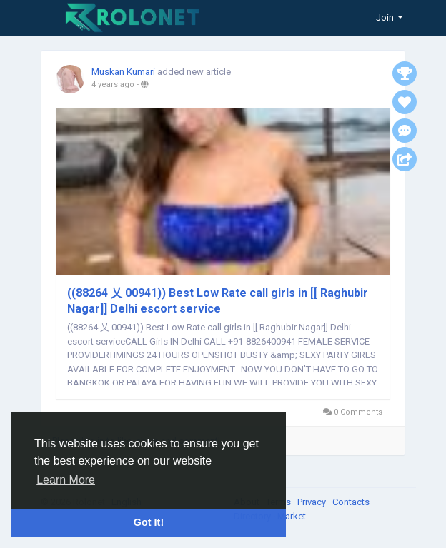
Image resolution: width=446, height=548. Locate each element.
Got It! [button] (149, 522)
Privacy (312, 502)
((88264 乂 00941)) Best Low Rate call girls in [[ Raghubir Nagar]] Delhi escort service (217, 300)
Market (291, 516)
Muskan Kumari (123, 71)
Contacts (352, 502)
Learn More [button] (65, 480)
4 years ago (112, 84)
